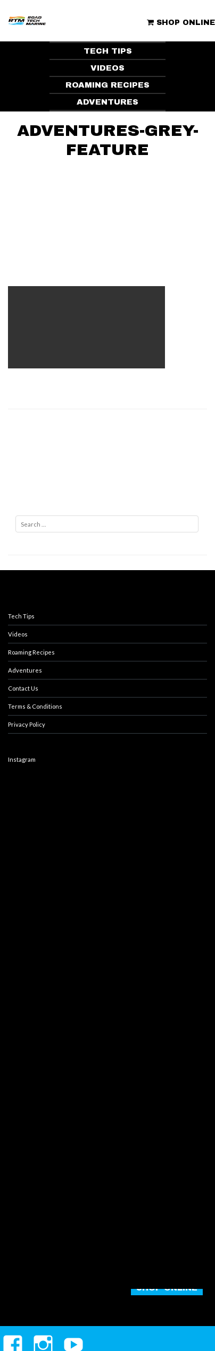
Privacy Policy (26, 724)
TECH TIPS (108, 51)
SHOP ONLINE (181, 23)
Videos (18, 634)
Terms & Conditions (35, 706)
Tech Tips (21, 616)
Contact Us (23, 688)
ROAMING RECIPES (107, 85)
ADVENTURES (107, 102)
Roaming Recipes (31, 652)
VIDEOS (107, 68)
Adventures (25, 670)
